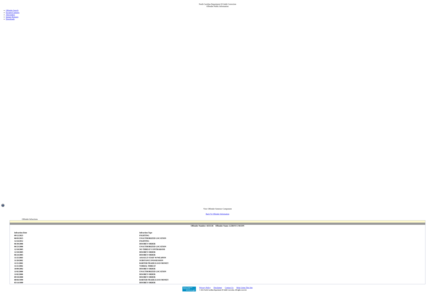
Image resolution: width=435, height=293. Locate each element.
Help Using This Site (244, 288)
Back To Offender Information (217, 214)
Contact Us (229, 288)
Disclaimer (218, 288)
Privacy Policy (205, 288)
